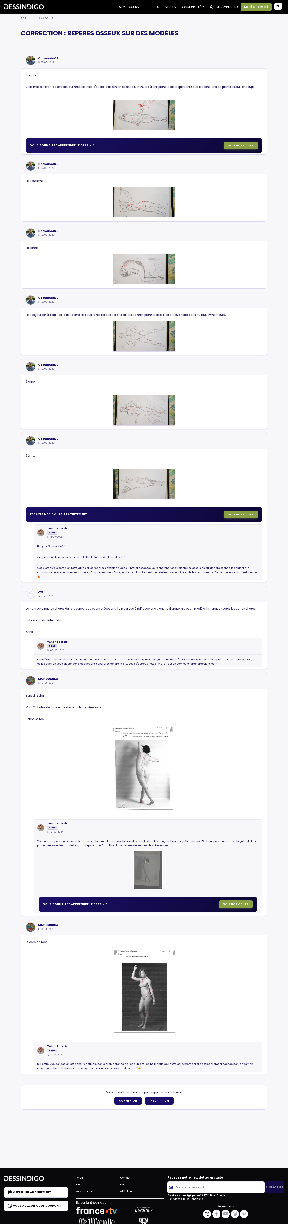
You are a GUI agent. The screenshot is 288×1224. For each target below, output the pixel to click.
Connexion (128, 1100)
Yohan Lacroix (57, 528)
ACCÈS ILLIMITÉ (256, 7)
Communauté (192, 7)
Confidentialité (176, 1198)
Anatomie (45, 18)
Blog (78, 1184)
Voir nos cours (240, 145)
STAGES (170, 7)
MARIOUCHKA (48, 679)
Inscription (159, 1100)
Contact (125, 1177)
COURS (134, 7)
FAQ (122, 1184)
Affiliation (126, 1191)
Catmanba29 (48, 58)
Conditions (196, 1198)
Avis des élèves (85, 1191)
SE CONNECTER (223, 7)
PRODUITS (152, 7)
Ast (40, 591)
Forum (26, 18)
